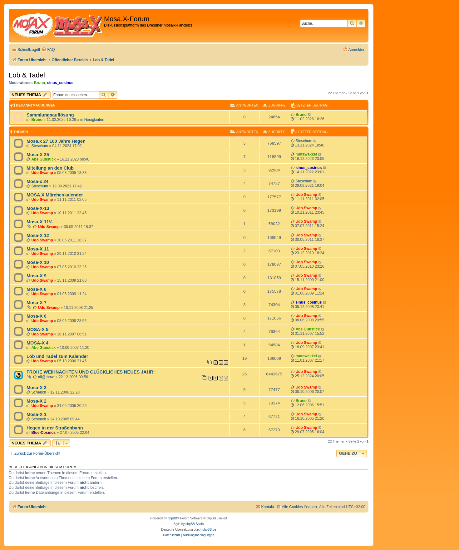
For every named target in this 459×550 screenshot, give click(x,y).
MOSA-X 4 (37, 342)
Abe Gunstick (43, 159)
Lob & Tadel (27, 75)
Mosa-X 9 (37, 275)
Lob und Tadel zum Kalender (57, 356)
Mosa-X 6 (37, 316)
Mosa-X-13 (38, 208)
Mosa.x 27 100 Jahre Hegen (56, 141)
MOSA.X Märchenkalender (55, 194)
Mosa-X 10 (38, 262)
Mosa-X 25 (38, 154)
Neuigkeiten (94, 119)
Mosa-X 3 (37, 387)
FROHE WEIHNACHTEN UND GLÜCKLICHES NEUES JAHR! (91, 371)
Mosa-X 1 (37, 414)
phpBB (172, 518)
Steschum (39, 146)
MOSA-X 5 (37, 329)
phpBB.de (209, 529)
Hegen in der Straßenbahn (55, 427)
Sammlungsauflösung (50, 114)
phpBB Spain (194, 524)
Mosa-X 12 (38, 235)
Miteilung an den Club (50, 168)
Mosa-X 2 (37, 401)
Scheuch (38, 392)
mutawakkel (306, 154)
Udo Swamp (42, 173)
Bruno (39, 83)
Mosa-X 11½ (40, 221)
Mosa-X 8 (37, 289)
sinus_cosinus (60, 83)
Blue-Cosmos (43, 432)
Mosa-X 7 (37, 302)
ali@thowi (46, 377)
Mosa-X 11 (38, 248)
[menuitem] (48, 50)
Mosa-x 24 (37, 181)
